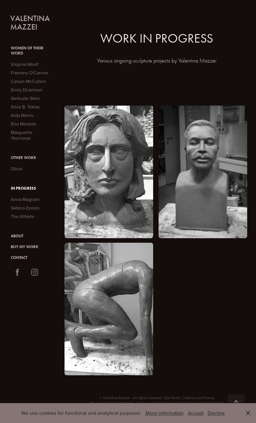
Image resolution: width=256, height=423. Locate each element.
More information (164, 412)
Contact (19, 257)
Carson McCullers (28, 81)
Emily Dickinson (26, 90)
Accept (195, 412)
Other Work (23, 157)
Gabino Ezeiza (25, 208)
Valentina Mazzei (31, 23)
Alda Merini (22, 115)
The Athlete (22, 216)
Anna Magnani (25, 199)
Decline (216, 412)
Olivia (16, 169)
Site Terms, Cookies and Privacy (189, 397)
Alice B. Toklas (25, 107)
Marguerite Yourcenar (21, 135)
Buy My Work (24, 246)
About (17, 236)
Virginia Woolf (25, 64)
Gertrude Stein (25, 98)
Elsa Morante (23, 124)
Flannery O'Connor (29, 73)
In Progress (23, 188)
